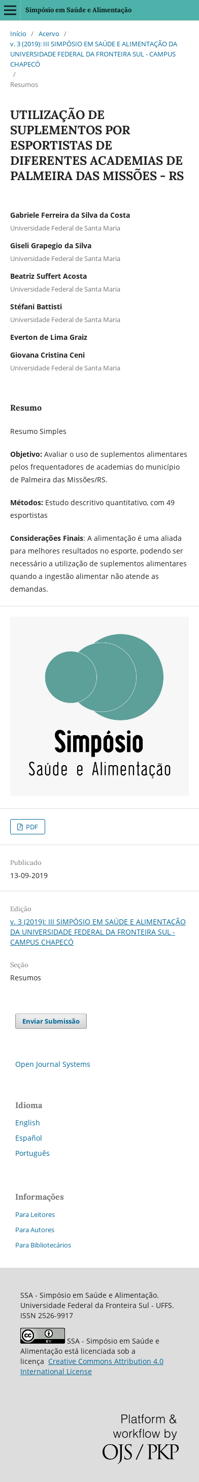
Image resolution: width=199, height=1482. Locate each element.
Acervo (49, 33)
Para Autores (34, 1229)
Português (32, 1153)
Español (28, 1138)
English (27, 1122)
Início (18, 33)
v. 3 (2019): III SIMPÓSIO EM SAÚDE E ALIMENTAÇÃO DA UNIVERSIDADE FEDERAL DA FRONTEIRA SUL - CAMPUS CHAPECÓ (93, 54)
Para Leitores (35, 1214)
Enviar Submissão (51, 1021)
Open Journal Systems (52, 1064)
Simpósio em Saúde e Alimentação (78, 10)
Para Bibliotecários (43, 1244)
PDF (31, 826)
